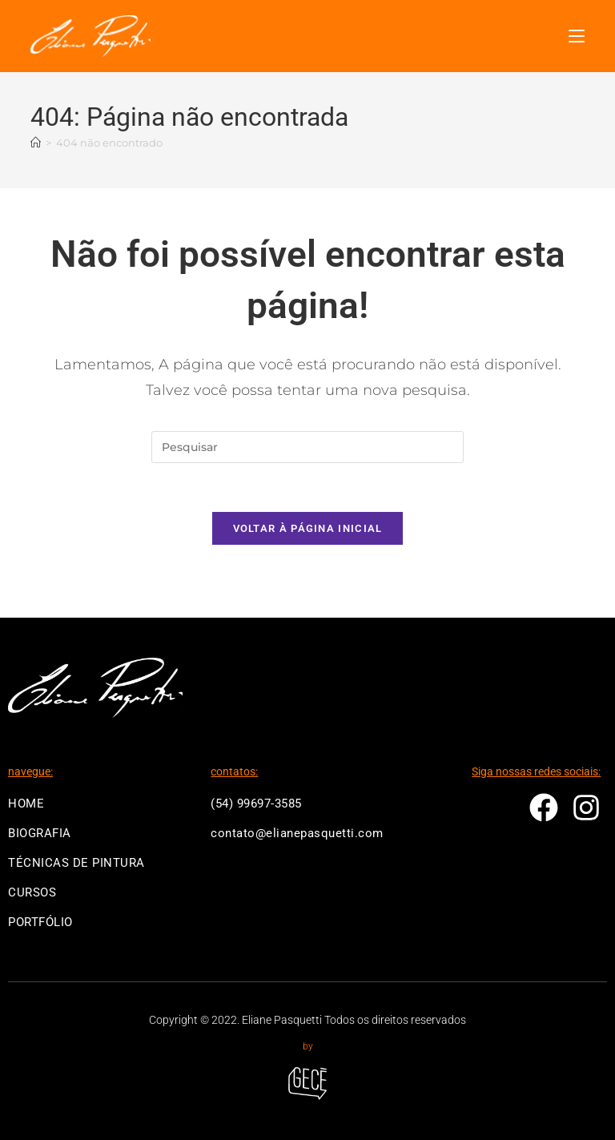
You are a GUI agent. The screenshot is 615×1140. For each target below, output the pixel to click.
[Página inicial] (35, 143)
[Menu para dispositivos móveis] (577, 36)
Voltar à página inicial (308, 528)
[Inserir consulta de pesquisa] (307, 447)
